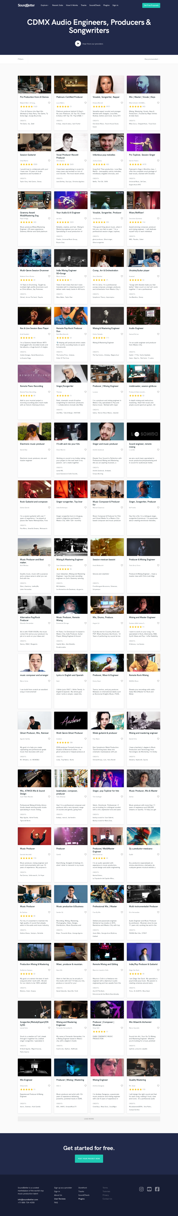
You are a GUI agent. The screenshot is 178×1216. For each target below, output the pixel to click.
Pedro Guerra (24, 1052)
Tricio (131, 991)
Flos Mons (23, 528)
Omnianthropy (97, 760)
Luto (104, 760)
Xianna (22, 644)
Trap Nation (65, 760)
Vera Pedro (147, 1107)
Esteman (28, 1107)
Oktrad (22, 297)
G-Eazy (58, 124)
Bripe (58, 933)
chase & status (66, 124)
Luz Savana (140, 644)
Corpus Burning (98, 474)
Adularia (132, 760)
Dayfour (67, 1049)
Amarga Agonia (77, 933)
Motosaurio (43, 528)
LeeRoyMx (35, 586)
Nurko (72, 760)
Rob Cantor (32, 182)
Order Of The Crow (62, 358)
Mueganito (34, 644)
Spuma (145, 760)
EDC (57, 1107)
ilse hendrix (71, 818)
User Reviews (60, 1199)
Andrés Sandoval (98, 471)
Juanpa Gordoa (134, 1110)
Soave (95, 127)
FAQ (56, 1202)
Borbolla (40, 933)
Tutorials (106, 1191)
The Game (23, 124)
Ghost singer (108, 239)
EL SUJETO (137, 991)
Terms (105, 1188)
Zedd (32, 124)
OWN (106, 182)
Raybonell (139, 760)
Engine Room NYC (135, 185)
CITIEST (144, 933)
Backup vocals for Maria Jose (102, 821)
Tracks (83, 5)
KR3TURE (77, 413)
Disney (39, 182)
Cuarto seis (60, 1049)
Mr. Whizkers (24, 760)
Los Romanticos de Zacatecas (65, 589)
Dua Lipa (68, 182)
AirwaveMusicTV (71, 1107)
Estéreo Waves (25, 933)
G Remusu (132, 644)
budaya (58, 818)
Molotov (22, 991)
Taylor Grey (24, 182)
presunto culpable (141, 1049)
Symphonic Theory (99, 297)
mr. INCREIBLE (34, 760)
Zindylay (107, 355)
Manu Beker (60, 297)
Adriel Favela (33, 818)
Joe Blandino (133, 297)
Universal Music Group (69, 239)
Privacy (106, 1195)
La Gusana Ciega (25, 358)
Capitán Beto (60, 644)
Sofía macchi (33, 875)
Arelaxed (108, 471)
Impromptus (110, 297)
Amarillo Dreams (33, 528)
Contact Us (107, 1199)
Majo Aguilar (24, 818)
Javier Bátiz (96, 933)
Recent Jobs (57, 5)
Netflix (95, 182)
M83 (130, 239)
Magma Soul (115, 355)
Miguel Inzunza (36, 1049)
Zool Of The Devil (98, 991)
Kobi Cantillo (36, 1107)
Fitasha (58, 239)
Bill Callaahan (60, 586)
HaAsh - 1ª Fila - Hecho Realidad (139, 355)
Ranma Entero (97, 875)
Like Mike (59, 413)
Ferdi (76, 991)
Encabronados (61, 647)
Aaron (22, 1107)
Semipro (33, 933)
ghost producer (98, 239)
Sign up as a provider (63, 1188)
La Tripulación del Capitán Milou (103, 878)
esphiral (131, 1049)
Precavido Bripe (66, 933)
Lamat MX (59, 471)
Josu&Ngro (113, 1107)
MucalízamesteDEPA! (136, 1107)
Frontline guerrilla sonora (101, 586)
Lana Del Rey (60, 182)
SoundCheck (94, 5)
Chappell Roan (142, 124)
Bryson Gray (60, 242)
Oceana (33, 991)
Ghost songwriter (98, 242)
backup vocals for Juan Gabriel (103, 818)
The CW (100, 182)
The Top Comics (98, 355)
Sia (29, 124)
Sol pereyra (96, 589)
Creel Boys (96, 1107)
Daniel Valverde (61, 991)
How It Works (72, 5)
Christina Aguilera (78, 182)
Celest (141, 239)
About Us (58, 1195)
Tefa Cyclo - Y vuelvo (147, 358)
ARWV (62, 1107)
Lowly (58, 760)
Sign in (115, 5)
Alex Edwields (70, 644)
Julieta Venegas (25, 355)
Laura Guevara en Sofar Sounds (66, 474)
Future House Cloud (111, 124)
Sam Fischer (76, 124)
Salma (95, 413)
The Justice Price (62, 355)
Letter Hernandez (25, 589)
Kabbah (95, 936)
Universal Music (134, 182)
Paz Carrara (24, 875)
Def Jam (143, 182)
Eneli (28, 991)
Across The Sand (31, 297)
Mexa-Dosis (104, 1107)
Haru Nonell (111, 760)
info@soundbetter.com (28, 1199)
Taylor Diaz (68, 297)
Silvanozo (114, 586)
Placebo (135, 239)
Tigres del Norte (25, 821)
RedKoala (74, 1049)
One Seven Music (98, 124)
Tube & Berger (68, 413)
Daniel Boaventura (37, 355)
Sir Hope (41, 875)
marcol (64, 818)
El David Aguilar (25, 1049)
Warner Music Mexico (105, 413)
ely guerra (80, 589)
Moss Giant (146, 991)
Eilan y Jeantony (25, 586)
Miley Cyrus (133, 124)
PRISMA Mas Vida (135, 933)
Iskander (116, 413)
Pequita (40, 297)
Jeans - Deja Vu (134, 358)
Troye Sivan (152, 124)
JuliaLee (71, 355)
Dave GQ (70, 991)
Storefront (82, 1188)
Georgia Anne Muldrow (109, 933)
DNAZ (27, 644)
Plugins (106, 5)
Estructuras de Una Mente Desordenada (106, 994)
